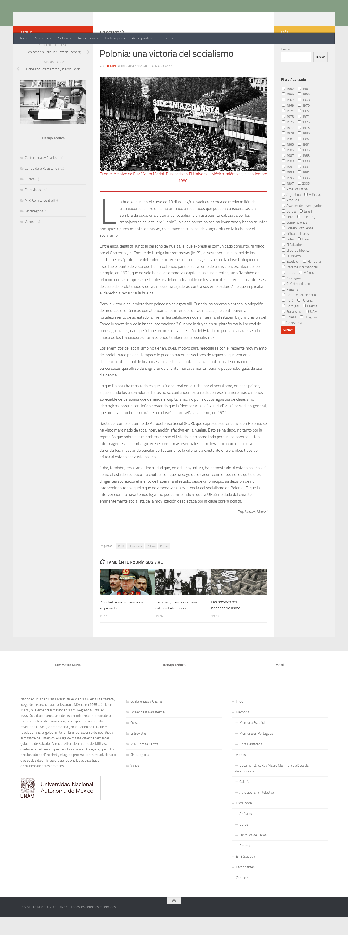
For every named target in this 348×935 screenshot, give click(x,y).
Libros (288, 291)
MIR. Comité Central (39, 219)
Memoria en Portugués (256, 752)
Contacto (165, 38)
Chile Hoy (306, 235)
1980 (120, 564)
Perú (287, 319)
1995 (288, 196)
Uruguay (308, 336)
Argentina (291, 213)
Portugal (290, 325)
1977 (288, 146)
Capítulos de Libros (253, 853)
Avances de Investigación (302, 224)
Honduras (312, 280)
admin (111, 85)
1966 (304, 113)
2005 (304, 202)
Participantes (142, 38)
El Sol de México (296, 269)
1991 (288, 185)
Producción (86, 38)
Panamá (290, 308)
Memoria (41, 38)
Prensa (164, 564)
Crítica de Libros (295, 252)
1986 (304, 169)
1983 (288, 163)
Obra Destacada (250, 762)
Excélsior (290, 280)
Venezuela (292, 341)
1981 (288, 157)
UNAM (289, 336)
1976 (304, 141)
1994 (304, 191)
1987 (288, 174)
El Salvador (292, 263)
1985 (288, 169)
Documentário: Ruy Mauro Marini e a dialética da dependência (271, 787)
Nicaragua (291, 297)
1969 (288, 124)
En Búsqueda (115, 38)
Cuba (288, 258)
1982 (304, 157)
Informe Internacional (300, 286)
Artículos (312, 213)
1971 (288, 130)
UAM (312, 330)
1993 (288, 191)
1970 (304, 124)
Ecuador (306, 258)
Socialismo (292, 330)
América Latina (295, 208)
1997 (288, 202)
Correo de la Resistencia (42, 187)
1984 (304, 163)
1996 (304, 196)
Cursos (30, 198)
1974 (304, 135)
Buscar (286, 68)
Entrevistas (33, 208)
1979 (288, 152)
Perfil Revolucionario (299, 313)
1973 (288, 135)
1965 (288, 113)
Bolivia (289, 230)
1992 (304, 185)
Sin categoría (34, 230)
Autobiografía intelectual (256, 811)
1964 (304, 107)
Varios (29, 240)
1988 (304, 174)
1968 (304, 118)
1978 (304, 146)
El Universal (135, 564)
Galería (244, 800)
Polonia (151, 564)
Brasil (306, 230)
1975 (288, 141)
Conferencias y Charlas (41, 176)
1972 (304, 130)
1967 (288, 118)
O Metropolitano (296, 302)
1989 (288, 180)
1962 (288, 107)
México (306, 291)
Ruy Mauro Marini (56, 16)
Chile (287, 235)
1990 (304, 180)
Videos (63, 38)
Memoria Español (252, 741)
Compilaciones (294, 241)
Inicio (24, 38)
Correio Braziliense (297, 247)
